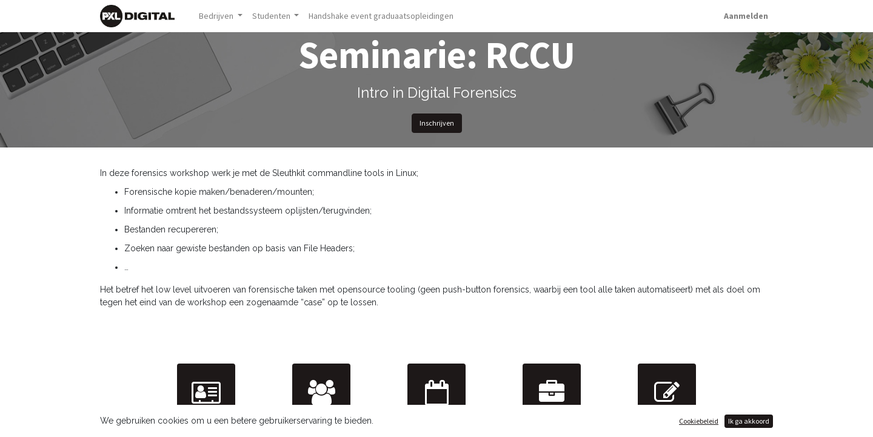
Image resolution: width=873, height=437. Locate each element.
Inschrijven (437, 122)
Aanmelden (746, 15)
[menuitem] (381, 16)
